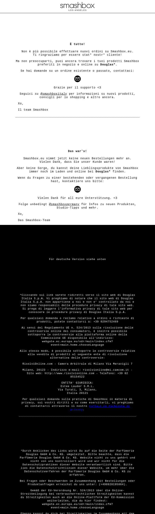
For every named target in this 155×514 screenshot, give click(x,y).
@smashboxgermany (64, 204)
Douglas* (107, 64)
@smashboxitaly (54, 93)
